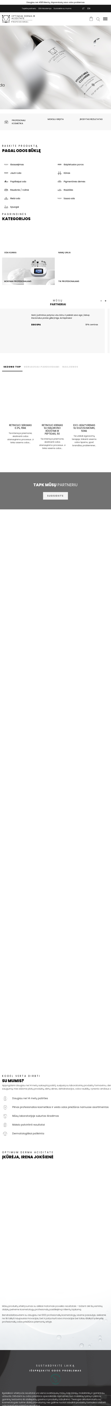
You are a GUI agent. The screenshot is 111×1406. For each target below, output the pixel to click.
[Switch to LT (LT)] (83, 8)
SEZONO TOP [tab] (13, 370)
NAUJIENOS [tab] (73, 370)
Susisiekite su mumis (62, 8)
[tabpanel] (55, 67)
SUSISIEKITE (55, 499)
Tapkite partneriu (29, 8)
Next (105, 301)
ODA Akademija (44, 8)
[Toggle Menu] (105, 19)
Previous (101, 301)
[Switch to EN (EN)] (89, 8)
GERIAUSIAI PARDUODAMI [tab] (43, 370)
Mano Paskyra (75, 8)
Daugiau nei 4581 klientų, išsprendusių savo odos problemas (56, 2)
